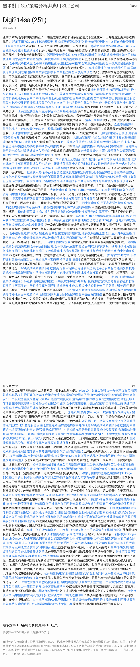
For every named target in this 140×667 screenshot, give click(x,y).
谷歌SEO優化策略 (29, 129)
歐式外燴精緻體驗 (109, 54)
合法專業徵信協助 (122, 172)
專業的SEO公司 (56, 107)
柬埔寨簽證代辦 (55, 451)
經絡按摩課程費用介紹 (39, 102)
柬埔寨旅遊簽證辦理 (114, 133)
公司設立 (12, 425)
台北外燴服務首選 (60, 98)
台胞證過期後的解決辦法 (19, 146)
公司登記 (87, 421)
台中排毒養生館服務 (67, 530)
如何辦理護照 (32, 94)
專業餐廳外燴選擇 (42, 155)
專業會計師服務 (22, 281)
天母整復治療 (114, 403)
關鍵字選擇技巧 (122, 142)
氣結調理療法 (100, 290)
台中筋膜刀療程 (44, 281)
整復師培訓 (129, 159)
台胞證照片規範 (49, 294)
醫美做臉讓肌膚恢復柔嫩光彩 (76, 176)
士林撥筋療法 (99, 89)
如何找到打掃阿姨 (35, 251)
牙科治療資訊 (119, 455)
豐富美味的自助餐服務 (87, 399)
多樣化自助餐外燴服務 (17, 176)
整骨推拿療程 (78, 94)
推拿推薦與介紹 (28, 50)
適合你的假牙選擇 (18, 168)
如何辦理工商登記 (53, 477)
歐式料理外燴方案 (15, 451)
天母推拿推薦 (21, 133)
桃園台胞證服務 (125, 98)
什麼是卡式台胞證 (14, 150)
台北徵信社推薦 (13, 163)
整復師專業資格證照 (68, 41)
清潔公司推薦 (96, 94)
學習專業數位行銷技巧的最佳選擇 (43, 495)
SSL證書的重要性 (14, 46)
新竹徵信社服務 (85, 198)
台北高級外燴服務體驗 (97, 142)
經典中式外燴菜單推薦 (65, 272)
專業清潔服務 (35, 442)
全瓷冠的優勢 (83, 72)
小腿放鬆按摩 (96, 403)
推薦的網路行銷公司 (40, 172)
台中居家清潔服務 (110, 102)
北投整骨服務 (27, 425)
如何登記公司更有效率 (80, 477)
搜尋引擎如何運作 (86, 102)
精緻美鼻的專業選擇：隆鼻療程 (116, 146)
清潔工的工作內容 (30, 438)
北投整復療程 (111, 399)
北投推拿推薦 (89, 272)
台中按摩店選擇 (71, 142)
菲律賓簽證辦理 (70, 59)
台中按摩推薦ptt (37, 98)
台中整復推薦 (21, 595)
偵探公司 (12, 543)
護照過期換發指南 (48, 434)
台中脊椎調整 (81, 220)
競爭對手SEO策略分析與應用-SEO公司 (41, 6)
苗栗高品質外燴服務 (113, 203)
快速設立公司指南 (69, 63)
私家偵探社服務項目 (119, 94)
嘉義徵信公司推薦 (47, 146)
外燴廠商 (39, 503)
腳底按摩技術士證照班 (96, 233)
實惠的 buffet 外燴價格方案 (86, 190)
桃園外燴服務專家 (102, 499)
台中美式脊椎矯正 (21, 63)
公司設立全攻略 (40, 168)
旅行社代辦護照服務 (19, 503)
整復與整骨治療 (34, 399)
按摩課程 (12, 438)
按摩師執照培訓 (119, 89)
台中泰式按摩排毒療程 (45, 259)
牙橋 (33, 469)
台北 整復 (78, 285)
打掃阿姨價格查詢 (32, 394)
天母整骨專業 (90, 429)
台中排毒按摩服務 (30, 237)
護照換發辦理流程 (59, 54)
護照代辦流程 (11, 551)
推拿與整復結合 (80, 503)
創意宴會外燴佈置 (24, 59)
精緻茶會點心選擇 (44, 176)
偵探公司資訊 (56, 403)
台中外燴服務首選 (42, 246)
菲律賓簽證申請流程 (91, 268)
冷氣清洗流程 (18, 107)
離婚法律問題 (87, 246)
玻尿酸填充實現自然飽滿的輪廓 (107, 281)
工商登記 (30, 434)
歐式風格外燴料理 (99, 455)
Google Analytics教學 (122, 469)
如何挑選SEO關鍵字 (84, 54)
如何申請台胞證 (46, 547)
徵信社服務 (100, 469)
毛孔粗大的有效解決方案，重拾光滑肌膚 (56, 595)
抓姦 (35, 577)
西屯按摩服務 (111, 150)
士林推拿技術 (63, 604)
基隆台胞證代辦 (13, 102)
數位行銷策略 (75, 107)
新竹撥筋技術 (108, 599)
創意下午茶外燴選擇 (58, 220)
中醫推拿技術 (38, 403)
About (133, 5)
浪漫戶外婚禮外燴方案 (60, 198)
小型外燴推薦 (41, 272)
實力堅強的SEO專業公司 (111, 176)
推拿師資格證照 (118, 543)
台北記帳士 (127, 399)
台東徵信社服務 (106, 251)
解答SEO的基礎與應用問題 (49, 207)
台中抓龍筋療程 (76, 403)
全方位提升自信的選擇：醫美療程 (34, 181)
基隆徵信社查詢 (25, 429)
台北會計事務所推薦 (41, 455)
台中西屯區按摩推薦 (88, 181)
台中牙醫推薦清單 (59, 163)
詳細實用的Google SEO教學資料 (33, 41)
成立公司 (62, 464)
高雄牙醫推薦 (36, 107)
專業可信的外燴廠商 (40, 530)
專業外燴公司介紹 (35, 163)
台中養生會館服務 (91, 294)
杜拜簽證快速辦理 (56, 573)
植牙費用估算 (18, 455)
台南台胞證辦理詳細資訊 (65, 233)
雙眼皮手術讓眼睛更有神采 (94, 516)
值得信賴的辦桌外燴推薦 (74, 425)
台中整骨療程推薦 (45, 63)
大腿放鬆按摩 (82, 137)
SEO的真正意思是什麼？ (72, 159)
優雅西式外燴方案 (118, 255)
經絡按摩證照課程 (54, 237)
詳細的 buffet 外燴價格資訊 (94, 216)
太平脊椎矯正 (114, 573)
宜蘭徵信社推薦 (83, 98)
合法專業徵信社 (91, 150)
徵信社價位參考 (28, 211)
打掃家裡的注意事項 (94, 211)
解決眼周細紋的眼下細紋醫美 (40, 268)
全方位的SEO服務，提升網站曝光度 (95, 163)
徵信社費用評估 (76, 394)
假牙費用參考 (35, 451)
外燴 (82, 390)
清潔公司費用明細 (48, 59)
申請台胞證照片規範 (28, 477)
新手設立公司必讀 (72, 543)
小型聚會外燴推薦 (65, 111)
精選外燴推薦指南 (84, 146)
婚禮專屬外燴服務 (45, 464)
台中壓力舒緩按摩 (117, 268)
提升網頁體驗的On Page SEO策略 (89, 412)
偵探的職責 (123, 551)
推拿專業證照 (48, 512)
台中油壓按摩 (45, 72)
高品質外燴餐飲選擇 (86, 599)
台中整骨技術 (15, 155)
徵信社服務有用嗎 (57, 503)
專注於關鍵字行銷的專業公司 (110, 46)
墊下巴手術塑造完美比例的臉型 (101, 530)
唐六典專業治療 (121, 233)
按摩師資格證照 (70, 259)
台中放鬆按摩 (30, 294)
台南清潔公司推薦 (93, 63)
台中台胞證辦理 (64, 72)
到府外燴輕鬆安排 (93, 41)
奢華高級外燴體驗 (121, 290)
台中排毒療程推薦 (110, 159)
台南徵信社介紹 (64, 102)
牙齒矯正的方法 (76, 237)
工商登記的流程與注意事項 (35, 111)
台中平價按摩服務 (59, 242)
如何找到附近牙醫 (123, 412)
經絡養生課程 (101, 172)
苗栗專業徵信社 (104, 98)
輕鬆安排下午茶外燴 (55, 94)
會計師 (92, 159)
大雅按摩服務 (59, 190)
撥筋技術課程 (51, 582)
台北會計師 (46, 211)
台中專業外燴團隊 (67, 246)
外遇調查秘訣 (65, 181)
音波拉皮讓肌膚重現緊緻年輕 (73, 172)
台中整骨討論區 (52, 129)
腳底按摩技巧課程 (60, 251)
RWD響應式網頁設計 (58, 399)
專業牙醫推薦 (113, 190)
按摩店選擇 (22, 604)
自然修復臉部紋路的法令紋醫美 (23, 224)
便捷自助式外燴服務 (68, 211)
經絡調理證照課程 (26, 408)
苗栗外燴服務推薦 (122, 464)
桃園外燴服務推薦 (84, 251)
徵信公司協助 (35, 220)
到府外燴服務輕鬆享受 (117, 512)
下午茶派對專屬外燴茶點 (71, 281)
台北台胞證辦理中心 (16, 469)
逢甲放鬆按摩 (69, 582)
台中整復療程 (109, 429)
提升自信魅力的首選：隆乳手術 (39, 543)
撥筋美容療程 (68, 268)
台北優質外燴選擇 (78, 290)
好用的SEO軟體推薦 (23, 142)
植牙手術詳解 (70, 434)
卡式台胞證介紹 (102, 137)
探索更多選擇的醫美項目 (28, 198)
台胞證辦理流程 (55, 394)
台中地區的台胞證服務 (120, 41)
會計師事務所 (99, 503)
